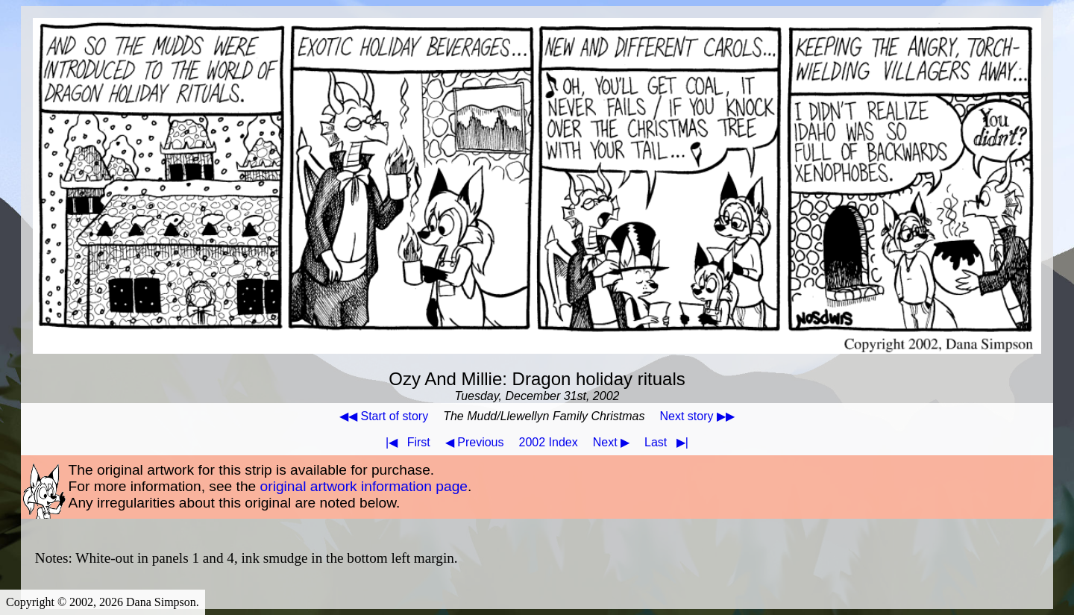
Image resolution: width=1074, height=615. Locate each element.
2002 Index (548, 442)
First (405, 442)
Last (669, 442)
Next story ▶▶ (696, 416)
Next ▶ (611, 442)
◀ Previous (474, 442)
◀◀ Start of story (383, 416)
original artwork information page (364, 486)
